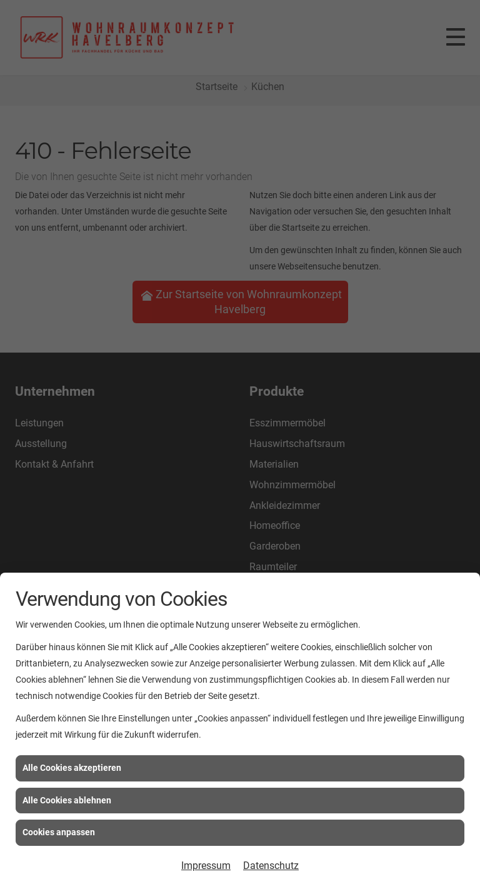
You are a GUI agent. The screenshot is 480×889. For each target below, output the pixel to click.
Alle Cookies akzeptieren (71, 768)
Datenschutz (271, 865)
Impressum (206, 865)
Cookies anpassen (58, 832)
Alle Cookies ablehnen (66, 800)
